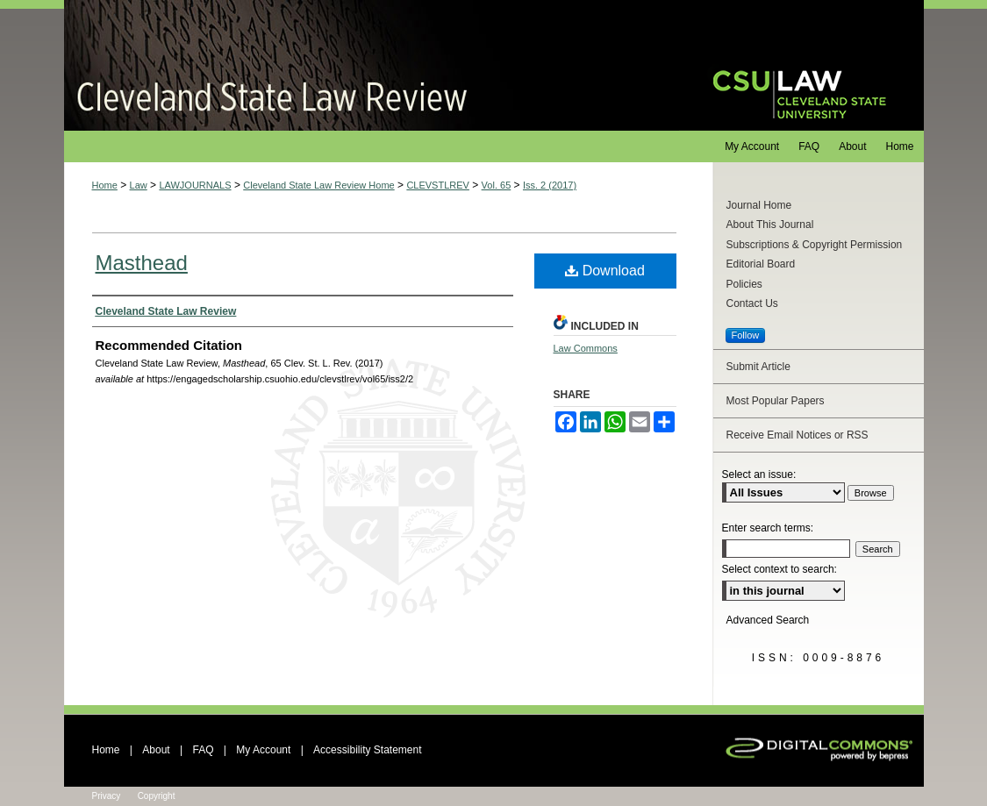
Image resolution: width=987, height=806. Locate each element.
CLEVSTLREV (437, 185)
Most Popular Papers (775, 401)
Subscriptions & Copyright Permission (814, 245)
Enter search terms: (768, 528)
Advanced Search (768, 620)
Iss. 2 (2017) (549, 185)
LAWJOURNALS (195, 185)
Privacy (106, 796)
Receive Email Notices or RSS (797, 435)
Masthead (142, 263)
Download (605, 270)
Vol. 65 (496, 185)
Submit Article (758, 366)
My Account (263, 750)
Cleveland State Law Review (371, 65)
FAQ (202, 750)
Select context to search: (779, 569)
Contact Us (752, 303)
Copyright (156, 796)
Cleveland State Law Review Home (318, 185)
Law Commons (586, 348)
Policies (744, 284)
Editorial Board (761, 264)
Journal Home (759, 205)
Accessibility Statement (367, 750)
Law (138, 185)
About (155, 750)
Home (105, 185)
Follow (746, 335)
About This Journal (770, 224)
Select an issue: (759, 474)
